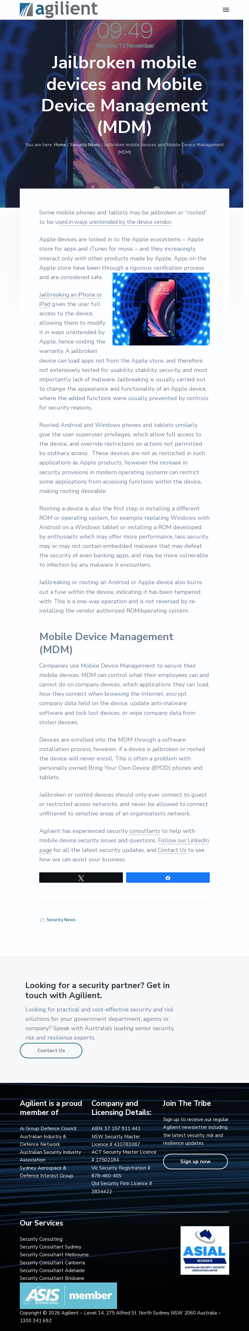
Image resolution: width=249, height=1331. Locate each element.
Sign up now (195, 1161)
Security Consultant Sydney (50, 1247)
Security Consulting (41, 1239)
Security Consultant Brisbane (52, 1278)
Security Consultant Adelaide (52, 1270)
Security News (61, 920)
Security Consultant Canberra (52, 1263)
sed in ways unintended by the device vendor (119, 222)
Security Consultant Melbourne (54, 1254)
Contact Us (51, 1050)
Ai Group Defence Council (48, 1128)
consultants (144, 831)
